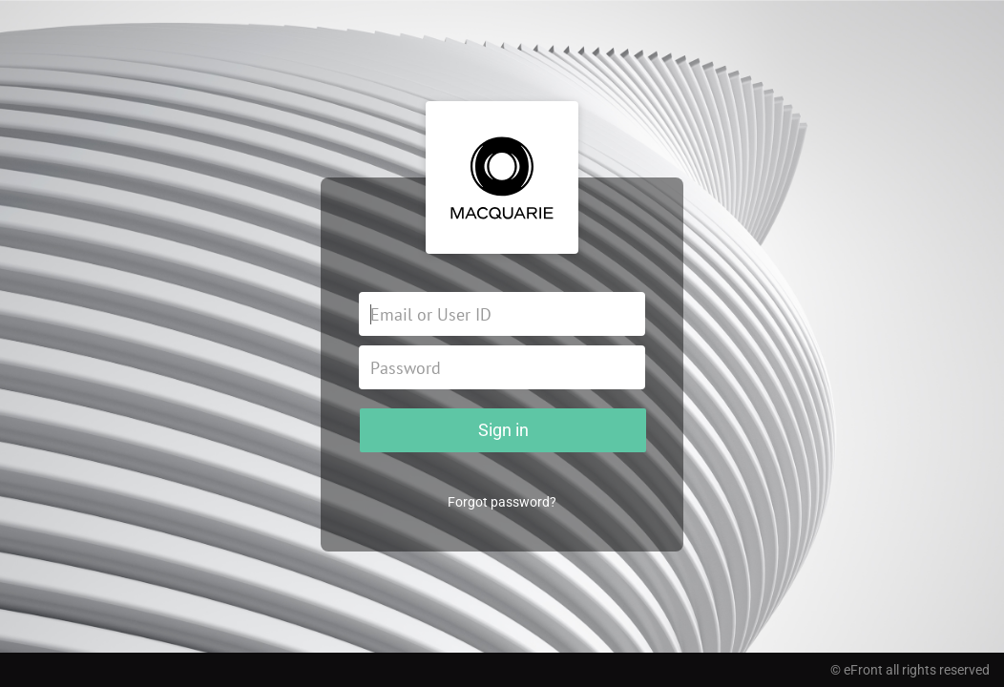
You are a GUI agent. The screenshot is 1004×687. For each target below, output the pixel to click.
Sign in (503, 430)
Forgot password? (502, 502)
